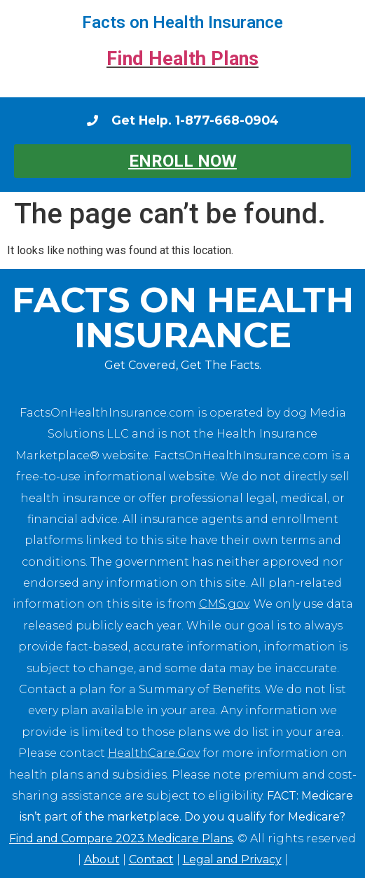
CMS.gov (224, 604)
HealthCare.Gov (154, 753)
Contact (151, 859)
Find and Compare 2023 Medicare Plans (121, 838)
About (102, 859)
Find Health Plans (182, 59)
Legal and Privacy (232, 859)
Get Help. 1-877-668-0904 (195, 120)
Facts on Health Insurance (182, 22)
